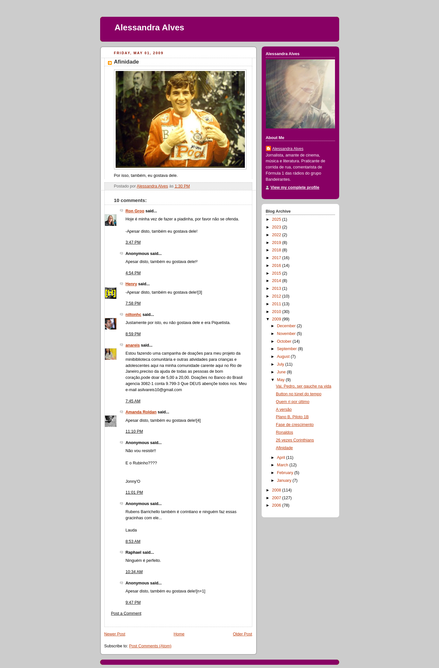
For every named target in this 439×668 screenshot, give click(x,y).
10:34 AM (134, 572)
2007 (277, 498)
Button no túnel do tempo (298, 394)
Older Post (242, 634)
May (281, 380)
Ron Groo (135, 211)
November (287, 333)
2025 (277, 219)
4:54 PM (133, 273)
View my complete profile (295, 187)
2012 (277, 296)
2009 (277, 319)
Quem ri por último (292, 402)
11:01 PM (134, 492)
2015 (277, 273)
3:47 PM (133, 242)
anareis (133, 345)
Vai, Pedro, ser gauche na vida (303, 386)
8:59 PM (133, 334)
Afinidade (284, 448)
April (281, 457)
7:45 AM (133, 401)
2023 (277, 227)
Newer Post (114, 634)
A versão (284, 409)
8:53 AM (133, 541)
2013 (277, 288)
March (283, 465)
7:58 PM (133, 303)
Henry (131, 284)
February (285, 473)
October (284, 341)
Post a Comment (126, 613)
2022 (277, 235)
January (284, 480)
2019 (277, 242)
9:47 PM (133, 602)
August (284, 356)
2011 (277, 304)
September (287, 349)
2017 (277, 258)
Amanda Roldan (141, 412)
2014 (277, 280)
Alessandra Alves (149, 27)
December (287, 326)
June (282, 372)
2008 (277, 490)
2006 (277, 505)
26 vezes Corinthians (295, 440)
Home (178, 634)
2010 (277, 311)
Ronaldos (284, 432)
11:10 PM (134, 431)
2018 (277, 250)
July (281, 364)
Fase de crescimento (295, 424)
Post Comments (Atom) (150, 646)
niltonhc (133, 314)
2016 (277, 265)
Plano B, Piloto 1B (292, 417)
